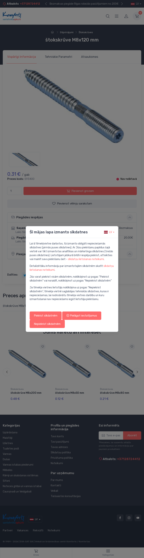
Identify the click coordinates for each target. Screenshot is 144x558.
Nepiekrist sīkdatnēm (47, 324)
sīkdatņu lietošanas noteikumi (86, 259)
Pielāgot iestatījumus (81, 315)
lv (108, 232)
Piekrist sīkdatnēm (45, 315)
